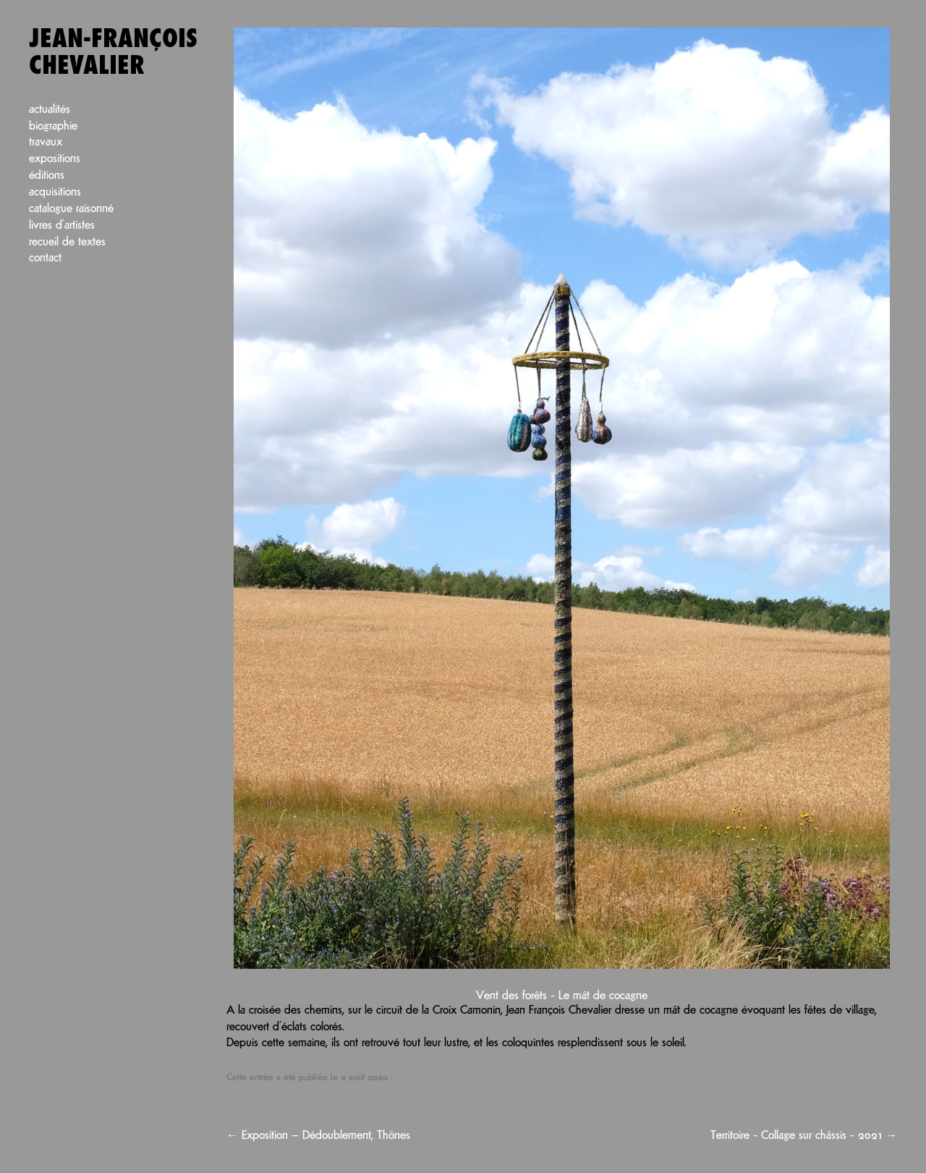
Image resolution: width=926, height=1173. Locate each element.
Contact (45, 258)
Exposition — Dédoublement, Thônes (318, 1135)
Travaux (45, 142)
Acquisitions (55, 192)
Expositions (54, 159)
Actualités (49, 109)
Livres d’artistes (62, 225)
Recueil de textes (67, 242)
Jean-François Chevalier (113, 52)
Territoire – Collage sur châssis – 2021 (803, 1135)
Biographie (53, 126)
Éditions (46, 175)
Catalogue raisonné (71, 208)
